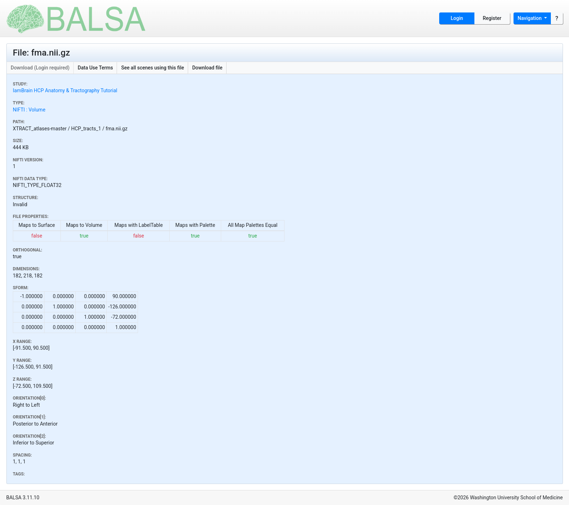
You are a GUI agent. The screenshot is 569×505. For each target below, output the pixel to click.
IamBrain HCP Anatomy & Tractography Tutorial (65, 90)
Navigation (530, 18)
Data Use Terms (95, 68)
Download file (207, 68)
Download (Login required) (40, 68)
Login (457, 18)
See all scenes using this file (152, 68)
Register (492, 18)
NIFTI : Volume (29, 110)
